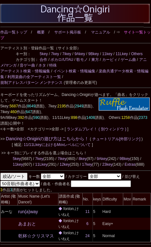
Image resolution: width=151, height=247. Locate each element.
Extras (130, 164)
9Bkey (93, 54)
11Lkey (122, 54)
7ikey (66, 54)
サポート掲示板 (67, 32)
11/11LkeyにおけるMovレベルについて (58, 144)
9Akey (79, 54)
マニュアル (100, 32)
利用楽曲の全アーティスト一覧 (34, 77)
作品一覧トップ (13, 32)
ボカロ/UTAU (61, 59)
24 (87, 236)
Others (137, 54)
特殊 (53, 65)
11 (87, 211)
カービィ (109, 59)
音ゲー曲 (27, 65)
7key (55, 54)
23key (107, 164)
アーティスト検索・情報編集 (25, 71)
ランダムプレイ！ (82, 129)
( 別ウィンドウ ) (112, 129)
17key (87, 164)
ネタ (42, 65)
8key (83, 158)
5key (44, 54)
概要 (41, 32)
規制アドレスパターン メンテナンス (31, 82)
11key (107, 54)
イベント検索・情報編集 (74, 71)
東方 (95, 59)
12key (65, 164)
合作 (43, 59)
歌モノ (82, 59)
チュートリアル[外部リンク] (116, 139)
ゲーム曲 (128, 59)
